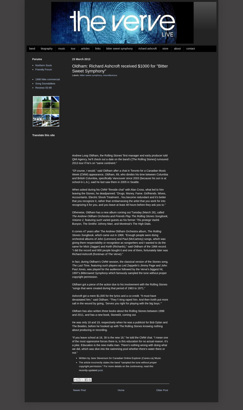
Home (121, 390)
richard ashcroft (147, 48)
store (165, 48)
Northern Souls (43, 65)
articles (85, 48)
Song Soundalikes (45, 83)
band (32, 48)
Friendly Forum (43, 69)
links (98, 48)
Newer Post (79, 390)
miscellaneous (110, 75)
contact (190, 48)
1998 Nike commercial (47, 79)
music (61, 48)
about (177, 48)
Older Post (162, 390)
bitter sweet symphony (119, 48)
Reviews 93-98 (43, 87)
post (100, 370)
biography (47, 48)
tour (73, 48)
